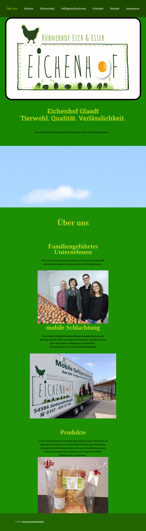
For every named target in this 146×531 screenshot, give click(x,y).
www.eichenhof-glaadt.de (33, 521)
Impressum (132, 8)
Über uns (12, 8)
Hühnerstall (47, 8)
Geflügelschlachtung (73, 8)
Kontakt (114, 8)
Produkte (98, 8)
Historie (28, 8)
